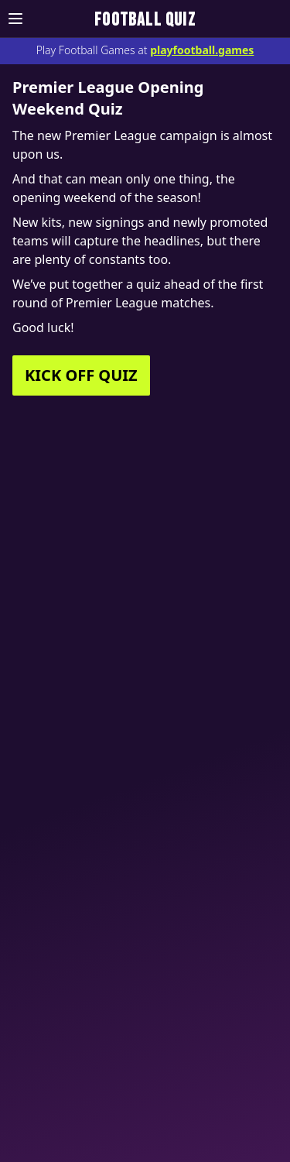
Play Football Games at (145, 50)
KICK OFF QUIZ (81, 375)
